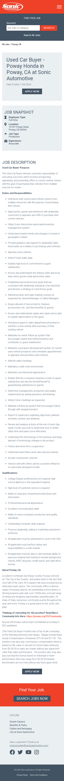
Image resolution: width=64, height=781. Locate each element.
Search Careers (17, 721)
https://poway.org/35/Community (44, 616)
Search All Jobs (32, 35)
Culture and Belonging (21, 728)
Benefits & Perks (18, 725)
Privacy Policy (22, 775)
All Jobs (5, 44)
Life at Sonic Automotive (22, 732)
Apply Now (32, 91)
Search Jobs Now (32, 699)
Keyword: (11, 23)
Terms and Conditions (38, 775)
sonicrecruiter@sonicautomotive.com (29, 745)
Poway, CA (16, 44)
